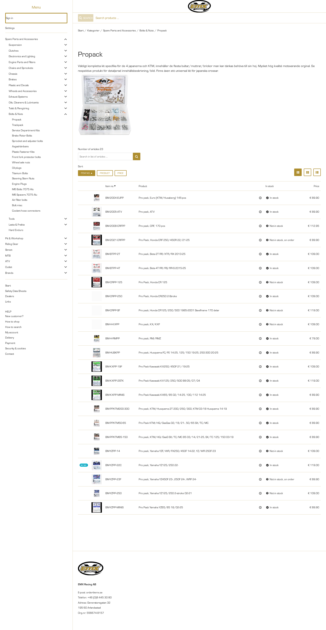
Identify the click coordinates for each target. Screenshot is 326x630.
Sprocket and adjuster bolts (27, 141)
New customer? (14, 316)
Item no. (109, 186)
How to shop (12, 321)
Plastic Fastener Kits (23, 151)
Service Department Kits (26, 130)
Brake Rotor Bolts (22, 135)
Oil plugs (16, 167)
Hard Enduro (16, 230)
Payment (10, 343)
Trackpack (17, 124)
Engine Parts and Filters (22, 62)
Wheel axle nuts (21, 162)
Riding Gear (11, 244)
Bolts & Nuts (16, 113)
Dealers (9, 296)
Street (8, 249)
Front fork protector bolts (26, 157)
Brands (9, 272)
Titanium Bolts (20, 173)
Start (8, 285)
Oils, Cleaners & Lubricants (24, 102)
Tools (12, 218)
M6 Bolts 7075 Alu (23, 189)
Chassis (13, 73)
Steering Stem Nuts (23, 178)
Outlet (8, 267)
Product (105, 173)
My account (11, 332)
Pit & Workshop (14, 238)
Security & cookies (15, 348)
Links (8, 301)
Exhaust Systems (18, 96)
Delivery (9, 337)
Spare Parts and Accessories (21, 39)
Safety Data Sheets (15, 291)
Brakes (13, 79)
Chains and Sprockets (21, 67)
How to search (13, 327)
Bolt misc (17, 205)
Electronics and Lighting (22, 56)
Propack (16, 119)
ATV (7, 261)
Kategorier (93, 30)
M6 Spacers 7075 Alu (24, 194)
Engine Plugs (19, 183)
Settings (10, 28)
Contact (9, 353)
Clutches (14, 50)
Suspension (15, 44)
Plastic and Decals (19, 85)
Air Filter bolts (19, 199)
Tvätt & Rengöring (19, 108)
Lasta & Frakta (17, 224)
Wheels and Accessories (23, 91)
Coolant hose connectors (26, 210)
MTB (8, 255)
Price (120, 173)
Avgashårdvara (20, 146)
